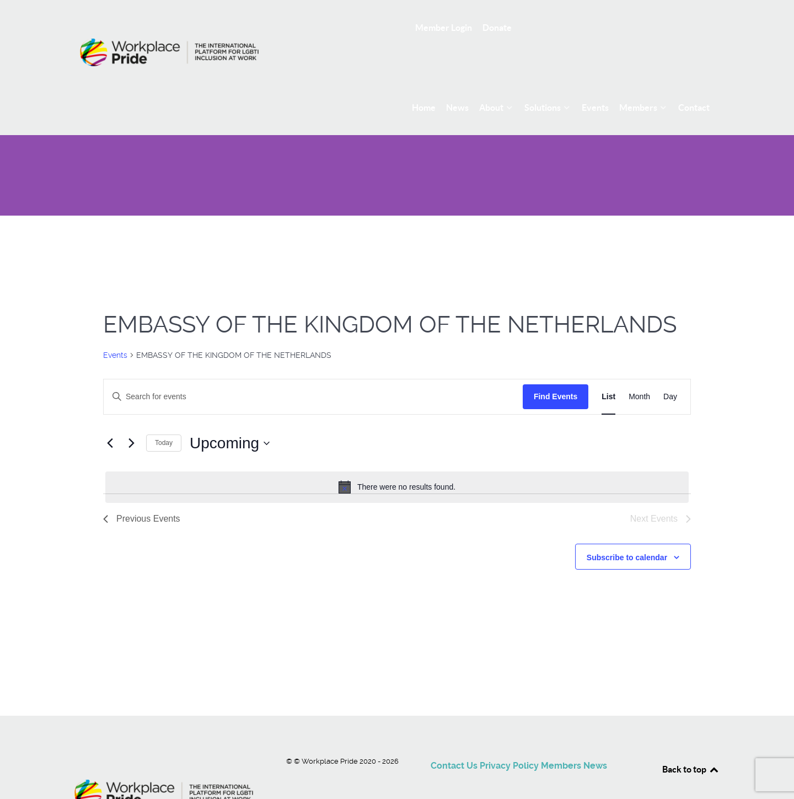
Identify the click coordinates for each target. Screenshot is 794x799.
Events (115, 330)
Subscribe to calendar (627, 532)
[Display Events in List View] (608, 372)
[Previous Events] (109, 418)
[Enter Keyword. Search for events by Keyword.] (313, 372)
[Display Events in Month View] (639, 372)
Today (164, 418)
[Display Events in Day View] (670, 372)
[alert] (397, 462)
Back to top (691, 744)
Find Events (555, 371)
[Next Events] (131, 418)
